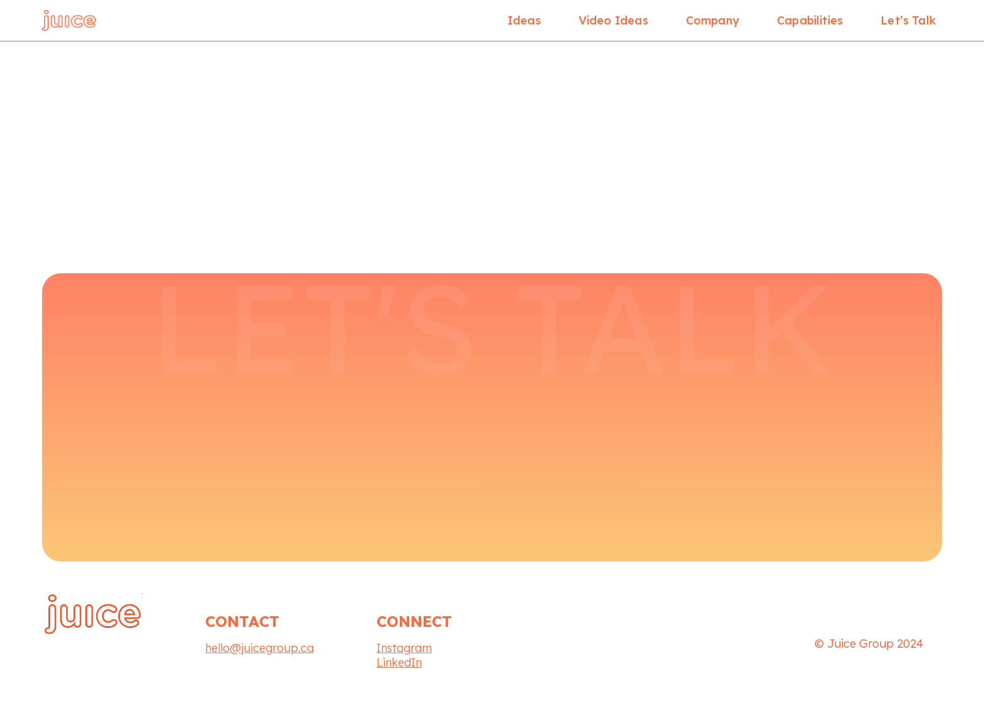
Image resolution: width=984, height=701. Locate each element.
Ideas (524, 20)
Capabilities (810, 20)
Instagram (404, 648)
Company (712, 20)
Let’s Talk (908, 20)
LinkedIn (399, 662)
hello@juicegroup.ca (259, 648)
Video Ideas (613, 20)
